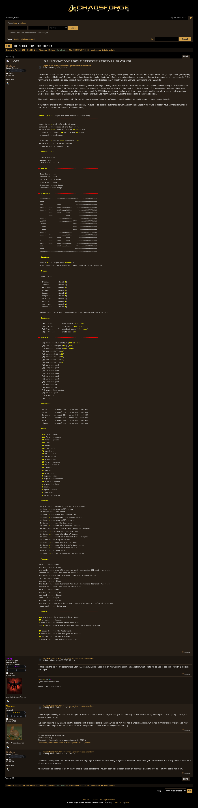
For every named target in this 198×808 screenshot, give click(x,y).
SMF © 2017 (97, 800)
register (23, 23)
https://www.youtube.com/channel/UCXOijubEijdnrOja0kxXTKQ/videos (64, 742)
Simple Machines (109, 800)
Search (23, 46)
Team (31, 46)
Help (15, 46)
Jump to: (160, 791)
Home (8, 46)
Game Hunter (61, 50)
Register (47, 46)
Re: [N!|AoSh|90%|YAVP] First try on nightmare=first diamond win (68, 658)
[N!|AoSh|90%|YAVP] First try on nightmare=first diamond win (67, 66)
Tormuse (10, 706)
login (15, 23)
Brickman (10, 66)
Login (38, 46)
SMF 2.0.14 (87, 800)
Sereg (9, 658)
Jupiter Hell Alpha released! (24, 39)
